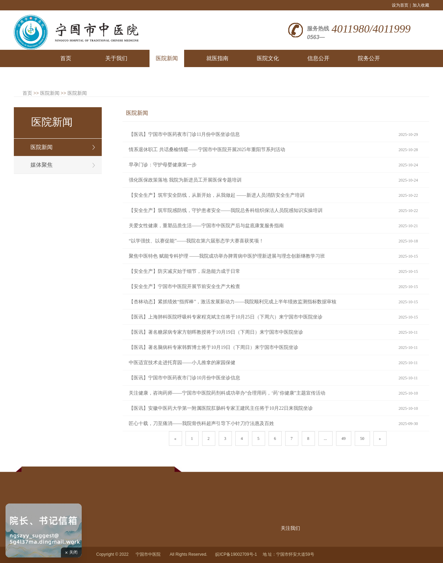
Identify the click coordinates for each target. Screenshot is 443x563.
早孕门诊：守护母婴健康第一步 (163, 164)
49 (344, 438)
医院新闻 (50, 93)
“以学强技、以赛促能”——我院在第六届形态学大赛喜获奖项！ (196, 240)
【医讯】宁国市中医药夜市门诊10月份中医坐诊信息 (184, 377)
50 (362, 438)
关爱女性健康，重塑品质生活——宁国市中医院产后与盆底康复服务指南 (206, 225)
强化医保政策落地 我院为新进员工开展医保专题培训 (185, 180)
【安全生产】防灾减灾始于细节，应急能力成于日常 (184, 271)
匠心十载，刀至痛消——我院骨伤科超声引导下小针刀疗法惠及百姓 (201, 423)
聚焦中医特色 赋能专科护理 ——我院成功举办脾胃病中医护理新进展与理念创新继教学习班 (227, 256)
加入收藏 (421, 5)
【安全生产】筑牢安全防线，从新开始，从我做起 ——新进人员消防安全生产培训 (217, 195)
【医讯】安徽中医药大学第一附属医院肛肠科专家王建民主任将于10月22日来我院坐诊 (221, 408)
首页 (27, 93)
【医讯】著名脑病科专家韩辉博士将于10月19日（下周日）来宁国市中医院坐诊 (213, 347)
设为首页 (400, 5)
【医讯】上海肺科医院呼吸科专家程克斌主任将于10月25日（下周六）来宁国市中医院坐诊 (226, 317)
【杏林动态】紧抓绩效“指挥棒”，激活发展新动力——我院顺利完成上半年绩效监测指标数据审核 (232, 301)
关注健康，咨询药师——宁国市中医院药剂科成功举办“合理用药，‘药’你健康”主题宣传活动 (227, 393)
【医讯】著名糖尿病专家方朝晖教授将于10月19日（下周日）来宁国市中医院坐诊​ (216, 332)
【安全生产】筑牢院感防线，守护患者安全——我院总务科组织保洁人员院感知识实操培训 (226, 210)
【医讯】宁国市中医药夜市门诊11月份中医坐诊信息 (184, 134)
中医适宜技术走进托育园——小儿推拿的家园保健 (182, 362)
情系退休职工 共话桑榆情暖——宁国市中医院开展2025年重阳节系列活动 (207, 149)
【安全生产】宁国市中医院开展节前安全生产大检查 (184, 286)
